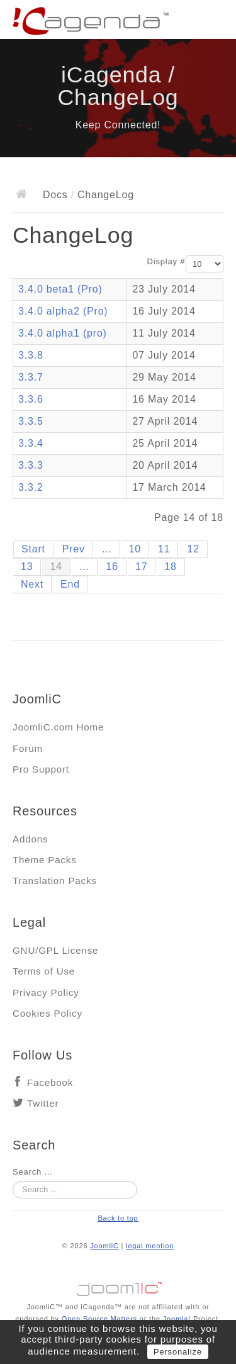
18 (170, 566)
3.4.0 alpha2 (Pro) (63, 311)
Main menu (214, 22)
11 (164, 549)
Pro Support (41, 769)
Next (32, 584)
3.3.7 (30, 377)
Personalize (178, 1351)
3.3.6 (30, 399)
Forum (28, 748)
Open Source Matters (99, 1318)
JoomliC (104, 1245)
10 (135, 549)
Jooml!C (118, 1286)
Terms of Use (44, 971)
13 (27, 566)
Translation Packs (55, 880)
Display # (166, 261)
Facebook (50, 1082)
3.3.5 (30, 421)
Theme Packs (45, 859)
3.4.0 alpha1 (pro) (62, 333)
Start (33, 549)
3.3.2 (30, 487)
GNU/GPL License (55, 950)
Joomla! (177, 1318)
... (107, 549)
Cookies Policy (47, 1013)
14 (56, 566)
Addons (30, 839)
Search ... (33, 1172)
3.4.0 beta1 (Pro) (60, 289)
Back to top (118, 1218)
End (70, 584)
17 (141, 566)
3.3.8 (30, 355)
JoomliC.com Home (58, 727)
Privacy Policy (46, 992)
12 (193, 549)
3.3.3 (30, 465)
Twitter (43, 1103)
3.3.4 (30, 443)
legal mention (150, 1245)
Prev (73, 549)
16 (112, 566)
